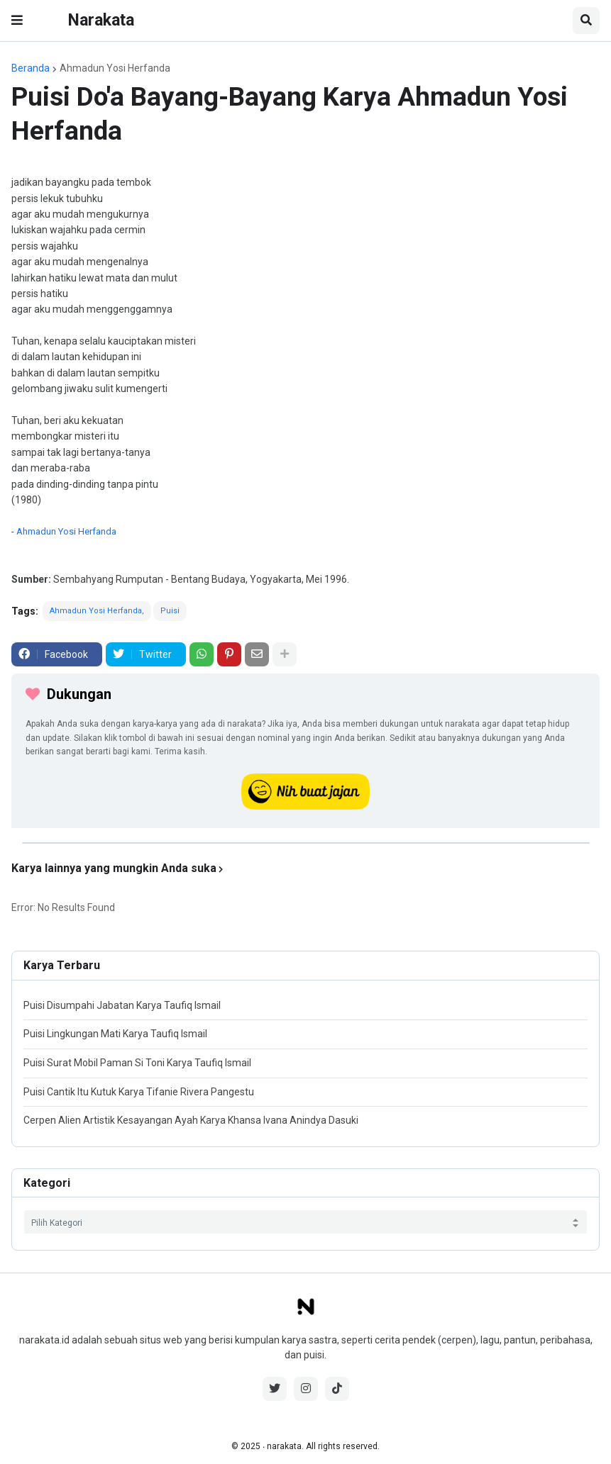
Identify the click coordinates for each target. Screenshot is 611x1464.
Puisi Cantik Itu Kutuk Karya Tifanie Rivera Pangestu (138, 1091)
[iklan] (306, 843)
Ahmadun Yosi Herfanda (115, 68)
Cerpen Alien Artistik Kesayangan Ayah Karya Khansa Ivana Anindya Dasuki (190, 1120)
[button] (17, 21)
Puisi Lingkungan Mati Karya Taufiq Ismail (115, 1033)
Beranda (30, 68)
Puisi (170, 610)
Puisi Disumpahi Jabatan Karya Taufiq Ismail (122, 1005)
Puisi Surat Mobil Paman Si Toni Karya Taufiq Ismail (137, 1062)
